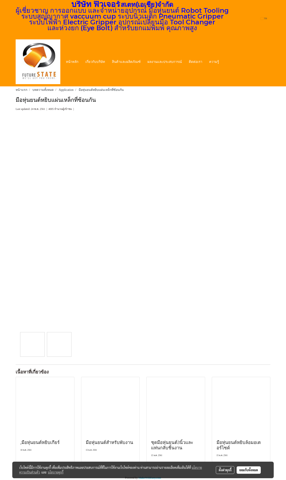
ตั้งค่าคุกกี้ (225, 470)
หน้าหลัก (72, 62)
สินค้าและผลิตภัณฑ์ (126, 62)
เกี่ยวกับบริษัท (95, 62)
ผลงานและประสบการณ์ (164, 62)
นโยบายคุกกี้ (55, 472)
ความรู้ (214, 62)
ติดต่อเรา (195, 62)
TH (264, 18)
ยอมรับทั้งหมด (248, 470)
